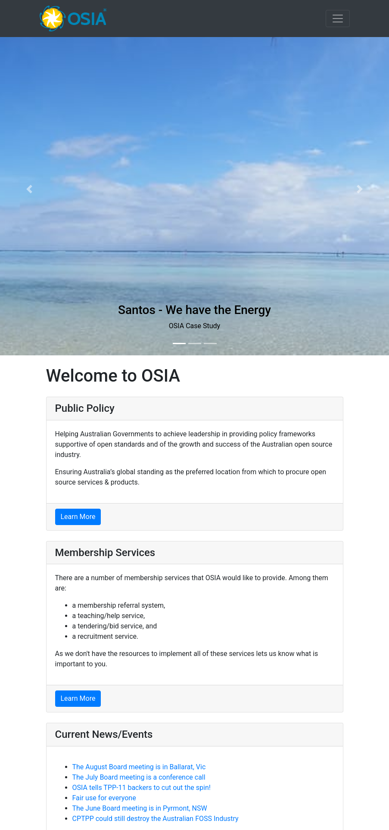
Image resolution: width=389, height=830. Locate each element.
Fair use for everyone (104, 798)
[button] (29, 189)
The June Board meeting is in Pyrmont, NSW (139, 808)
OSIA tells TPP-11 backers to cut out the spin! (141, 787)
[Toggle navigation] (338, 18)
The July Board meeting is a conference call (138, 777)
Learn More (78, 517)
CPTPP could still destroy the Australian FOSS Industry (155, 818)
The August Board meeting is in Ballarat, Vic (139, 767)
